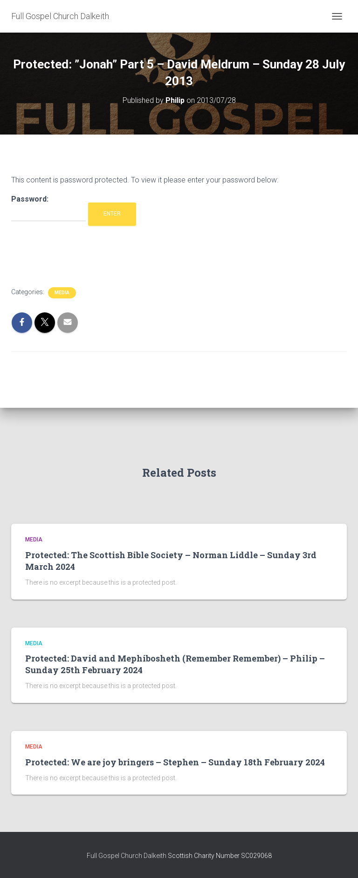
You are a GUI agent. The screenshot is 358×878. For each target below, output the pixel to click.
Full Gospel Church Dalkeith (127, 855)
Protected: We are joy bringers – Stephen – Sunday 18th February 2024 (175, 762)
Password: (48, 208)
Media (62, 292)
